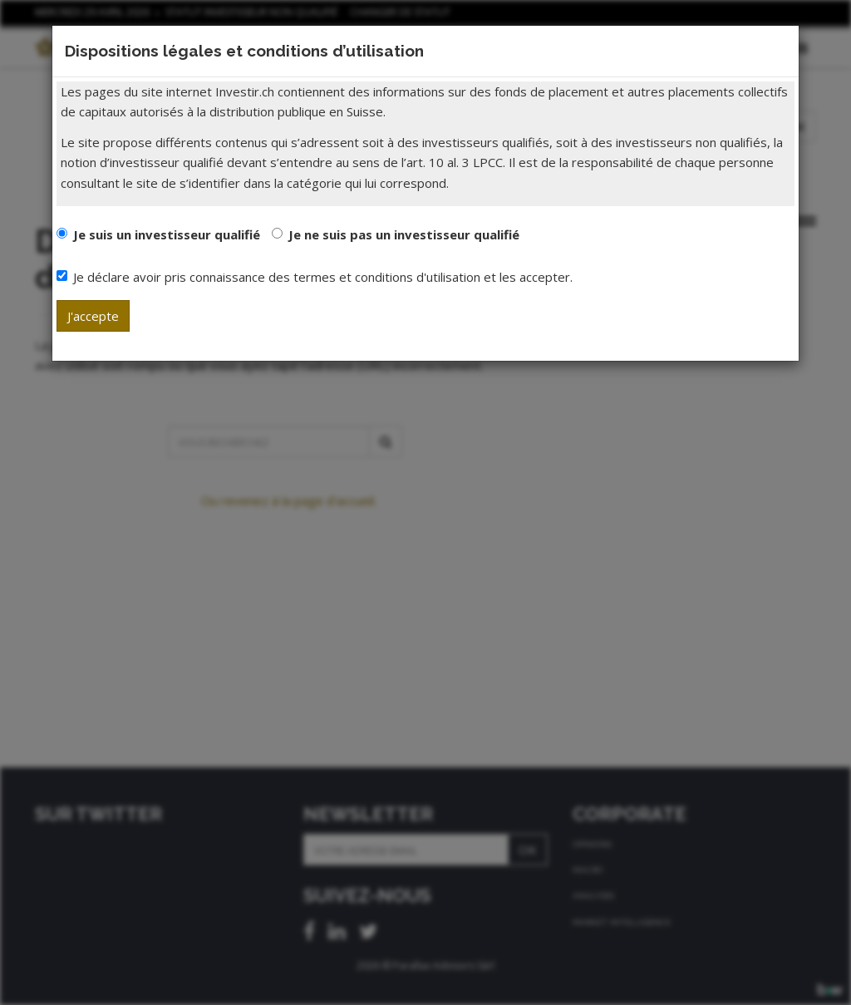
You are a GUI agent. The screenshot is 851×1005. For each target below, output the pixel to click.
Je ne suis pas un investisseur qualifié (403, 234)
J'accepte (93, 316)
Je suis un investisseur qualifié (166, 234)
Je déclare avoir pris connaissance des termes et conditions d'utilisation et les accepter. (315, 276)
